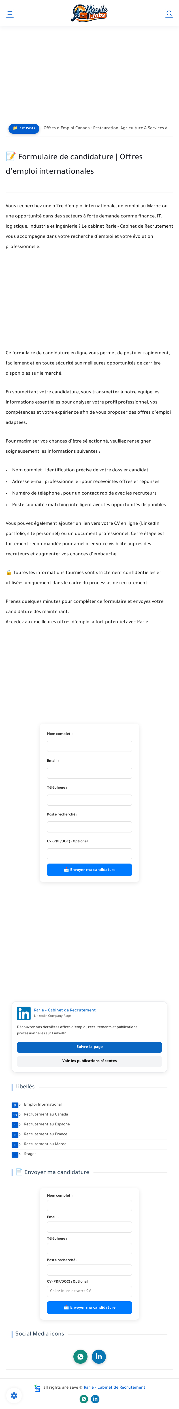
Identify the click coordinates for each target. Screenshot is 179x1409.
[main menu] (10, 13)
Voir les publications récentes (89, 1061)
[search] (169, 13)
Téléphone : (57, 788)
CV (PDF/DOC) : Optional (67, 842)
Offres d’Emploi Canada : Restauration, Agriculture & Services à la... (107, 128)
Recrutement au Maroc (39, 1144)
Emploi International (37, 1105)
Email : (53, 761)
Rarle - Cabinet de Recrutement (114, 1388)
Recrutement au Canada (40, 1114)
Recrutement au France (39, 1134)
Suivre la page (89, 1047)
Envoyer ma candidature (93, 870)
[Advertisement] (89, 76)
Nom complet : (60, 734)
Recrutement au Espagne (41, 1124)
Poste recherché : (62, 815)
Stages (24, 1154)
